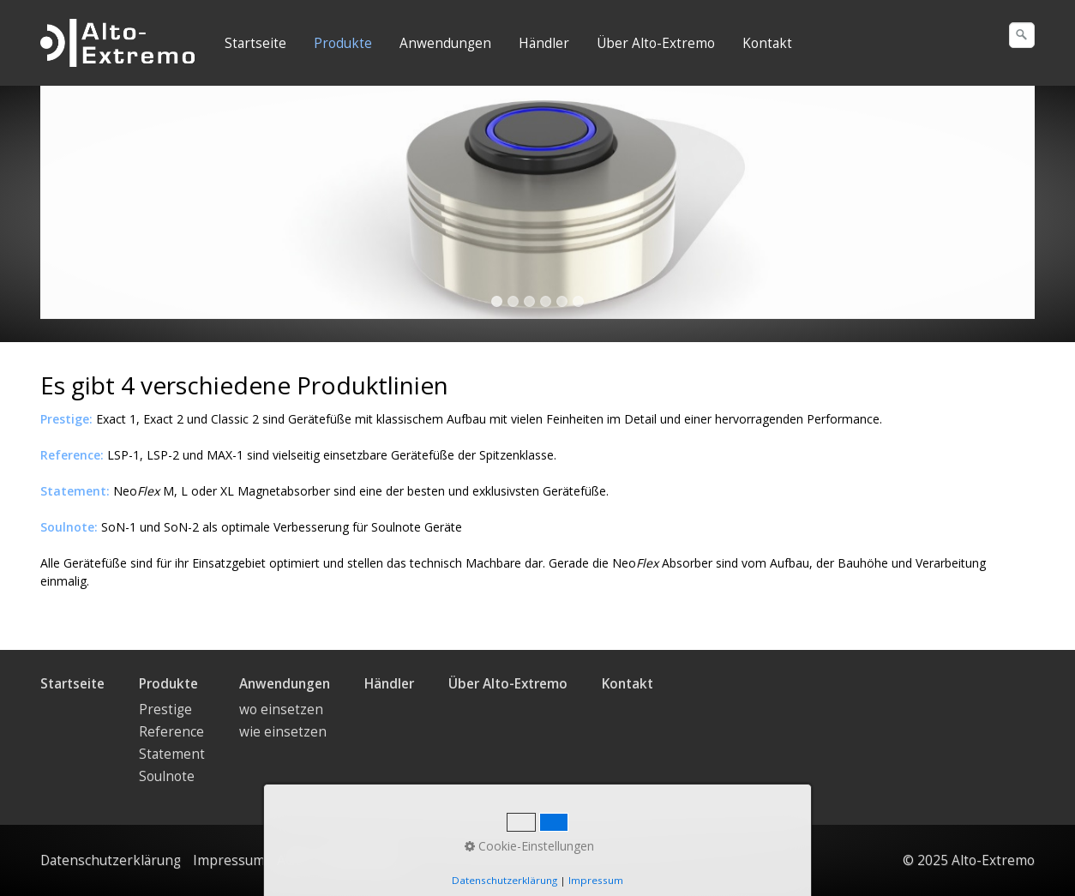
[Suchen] (1022, 35)
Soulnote (167, 776)
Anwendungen (445, 43)
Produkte (343, 43)
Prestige (165, 710)
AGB (290, 860)
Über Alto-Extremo (656, 43)
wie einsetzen (283, 732)
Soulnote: (69, 527)
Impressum (229, 860)
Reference (171, 732)
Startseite (255, 43)
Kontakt (767, 43)
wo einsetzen (281, 710)
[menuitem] (256, 43)
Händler (544, 43)
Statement (172, 754)
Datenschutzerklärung (110, 860)
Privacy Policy (357, 860)
